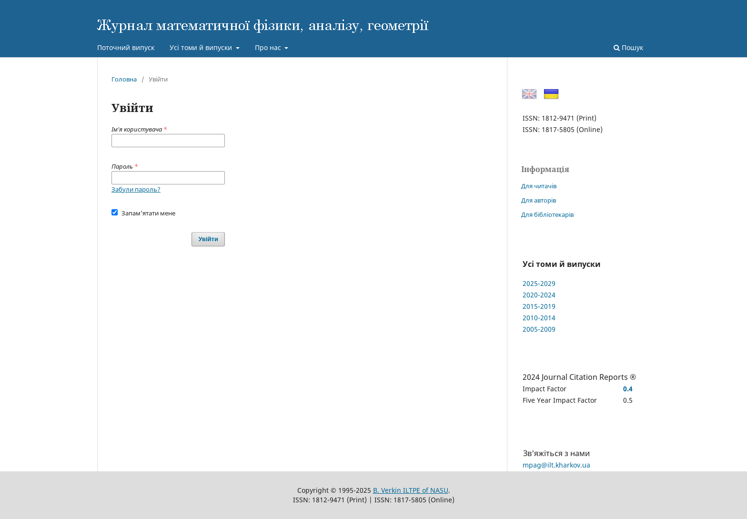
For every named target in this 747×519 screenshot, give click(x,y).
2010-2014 (539, 317)
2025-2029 (539, 283)
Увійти (208, 239)
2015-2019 (539, 306)
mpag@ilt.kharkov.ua (556, 464)
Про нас (269, 47)
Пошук (628, 47)
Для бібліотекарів (547, 214)
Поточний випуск (125, 47)
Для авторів (538, 200)
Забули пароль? (136, 189)
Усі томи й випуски (202, 47)
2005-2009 (539, 329)
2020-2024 (539, 294)
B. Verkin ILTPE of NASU (410, 490)
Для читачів (538, 186)
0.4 (628, 388)
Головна (124, 79)
